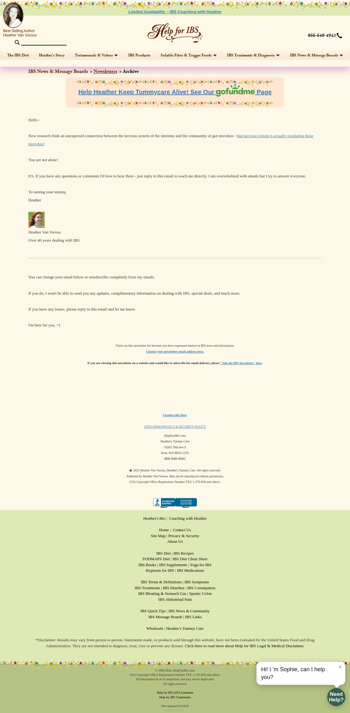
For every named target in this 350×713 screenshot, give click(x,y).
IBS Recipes (183, 553)
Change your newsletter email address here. (175, 351)
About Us (175, 541)
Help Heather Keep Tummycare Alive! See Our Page (175, 92)
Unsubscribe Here (175, 415)
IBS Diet (163, 553)
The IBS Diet (18, 55)
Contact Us (182, 530)
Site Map (158, 535)
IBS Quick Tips (153, 611)
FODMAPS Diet (156, 558)
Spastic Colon (200, 593)
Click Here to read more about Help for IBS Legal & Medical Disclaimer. (244, 645)
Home (164, 530)
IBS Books (147, 564)
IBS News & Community (189, 611)
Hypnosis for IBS (160, 570)
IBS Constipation (201, 587)
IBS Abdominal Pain (175, 599)
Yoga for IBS (200, 564)
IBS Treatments (147, 587)
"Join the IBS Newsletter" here (241, 363)
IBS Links (193, 616)
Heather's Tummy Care (185, 628)
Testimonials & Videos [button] (96, 55)
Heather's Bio (154, 518)
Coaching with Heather (188, 518)
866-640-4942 (322, 35)
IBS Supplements (173, 564)
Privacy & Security (183, 535)
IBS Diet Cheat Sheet (190, 558)
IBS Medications (190, 570)
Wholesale (154, 628)
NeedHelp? (336, 697)
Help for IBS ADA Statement (175, 692)
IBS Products (139, 55)
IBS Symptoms (196, 582)
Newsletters (105, 72)
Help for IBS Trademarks (175, 697)
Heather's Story (52, 55)
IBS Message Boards (165, 616)
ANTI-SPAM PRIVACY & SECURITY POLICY (175, 426)
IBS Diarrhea (173, 587)
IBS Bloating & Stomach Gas (162, 593)
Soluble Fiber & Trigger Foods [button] (189, 55)
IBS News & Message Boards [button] (316, 55)
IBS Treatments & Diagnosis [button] (253, 55)
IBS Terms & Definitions (161, 582)
